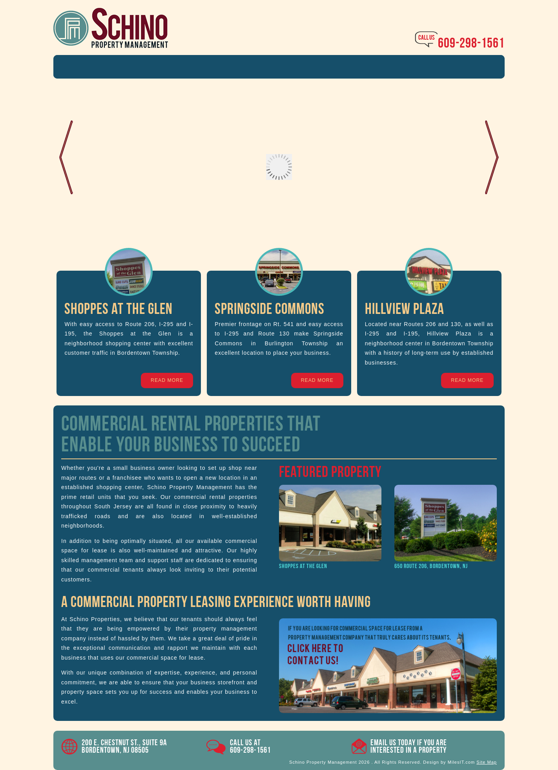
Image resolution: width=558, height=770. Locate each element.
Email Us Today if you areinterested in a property (408, 746)
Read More (167, 380)
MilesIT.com (461, 762)
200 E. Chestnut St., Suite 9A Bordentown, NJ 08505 (124, 746)
